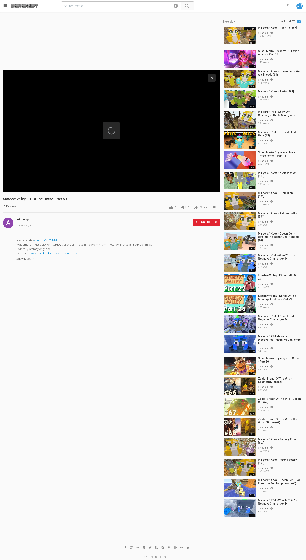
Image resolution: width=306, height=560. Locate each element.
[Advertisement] (111, 42)
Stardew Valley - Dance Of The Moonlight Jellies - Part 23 (277, 297)
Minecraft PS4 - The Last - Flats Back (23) (277, 134)
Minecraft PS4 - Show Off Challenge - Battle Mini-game (276, 113)
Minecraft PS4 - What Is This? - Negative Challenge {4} (277, 502)
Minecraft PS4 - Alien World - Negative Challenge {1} (276, 257)
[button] (175, 6)
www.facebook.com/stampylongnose (54, 253)
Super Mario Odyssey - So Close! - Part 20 (279, 360)
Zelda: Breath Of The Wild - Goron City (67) (279, 400)
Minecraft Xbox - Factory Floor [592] (277, 441)
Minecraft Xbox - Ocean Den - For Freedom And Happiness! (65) (279, 481)
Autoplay (288, 21)
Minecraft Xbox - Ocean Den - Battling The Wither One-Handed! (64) (279, 237)
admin (265, 32)
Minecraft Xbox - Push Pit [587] (277, 27)
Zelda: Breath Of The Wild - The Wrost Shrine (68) (277, 421)
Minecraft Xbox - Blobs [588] (276, 91)
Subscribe (206, 222)
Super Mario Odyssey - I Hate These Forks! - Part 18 (276, 154)
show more (25, 258)
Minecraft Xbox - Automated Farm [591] (279, 215)
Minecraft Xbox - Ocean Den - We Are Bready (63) (279, 73)
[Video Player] (111, 131)
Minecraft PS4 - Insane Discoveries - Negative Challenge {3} (279, 340)
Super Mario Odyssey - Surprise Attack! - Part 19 (278, 52)
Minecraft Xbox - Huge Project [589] (277, 174)
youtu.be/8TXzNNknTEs (49, 240)
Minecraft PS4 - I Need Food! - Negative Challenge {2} (277, 318)
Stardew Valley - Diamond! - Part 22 (278, 277)
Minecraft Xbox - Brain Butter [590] (276, 194)
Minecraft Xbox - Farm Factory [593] (277, 461)
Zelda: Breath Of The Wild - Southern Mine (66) (275, 380)
